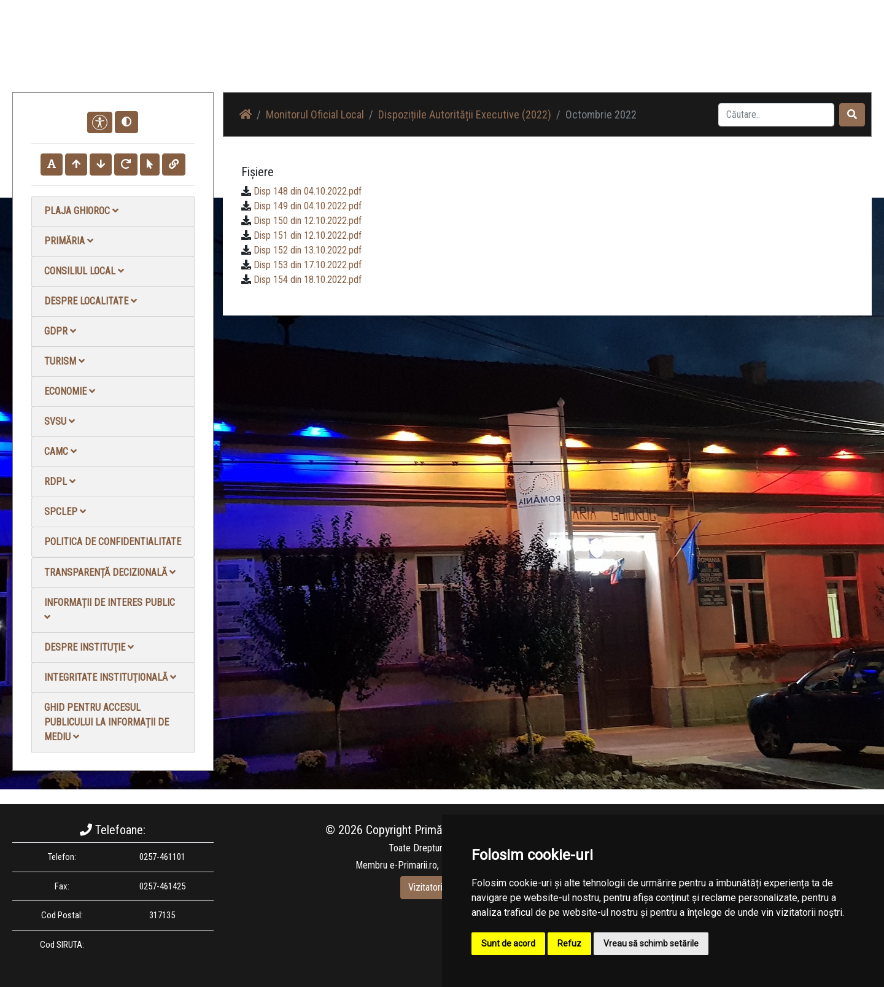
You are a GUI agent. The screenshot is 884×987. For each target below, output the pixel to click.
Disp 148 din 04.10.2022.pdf (308, 191)
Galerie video (666, 55)
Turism (64, 361)
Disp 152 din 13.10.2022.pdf (308, 250)
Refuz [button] (569, 943)
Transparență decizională (110, 572)
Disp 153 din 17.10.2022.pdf (308, 265)
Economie (69, 391)
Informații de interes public (109, 609)
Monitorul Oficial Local (795, 55)
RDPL (60, 481)
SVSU (59, 421)
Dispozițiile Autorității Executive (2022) (464, 114)
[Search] (776, 114)
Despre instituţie (89, 647)
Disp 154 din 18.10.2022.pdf (308, 279)
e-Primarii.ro (413, 865)
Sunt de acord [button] (508, 943)
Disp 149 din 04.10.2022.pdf (308, 206)
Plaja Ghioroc (81, 211)
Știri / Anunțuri (536, 55)
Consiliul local (84, 271)
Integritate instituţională (110, 677)
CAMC (60, 451)
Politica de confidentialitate (112, 542)
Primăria (68, 241)
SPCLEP (65, 511)
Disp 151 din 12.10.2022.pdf (308, 235)
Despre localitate (90, 301)
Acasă (481, 55)
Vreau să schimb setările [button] (651, 943)
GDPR (60, 331)
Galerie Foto (602, 55)
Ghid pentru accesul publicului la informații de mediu (106, 722)
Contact (722, 55)
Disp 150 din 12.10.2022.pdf (308, 220)
